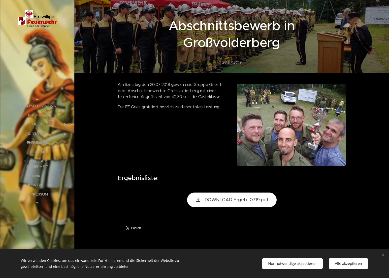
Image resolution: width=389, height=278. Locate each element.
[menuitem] (37, 106)
